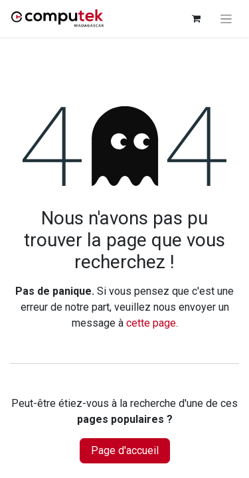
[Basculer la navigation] (226, 18)
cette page (151, 323)
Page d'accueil (125, 450)
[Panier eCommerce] (196, 19)
